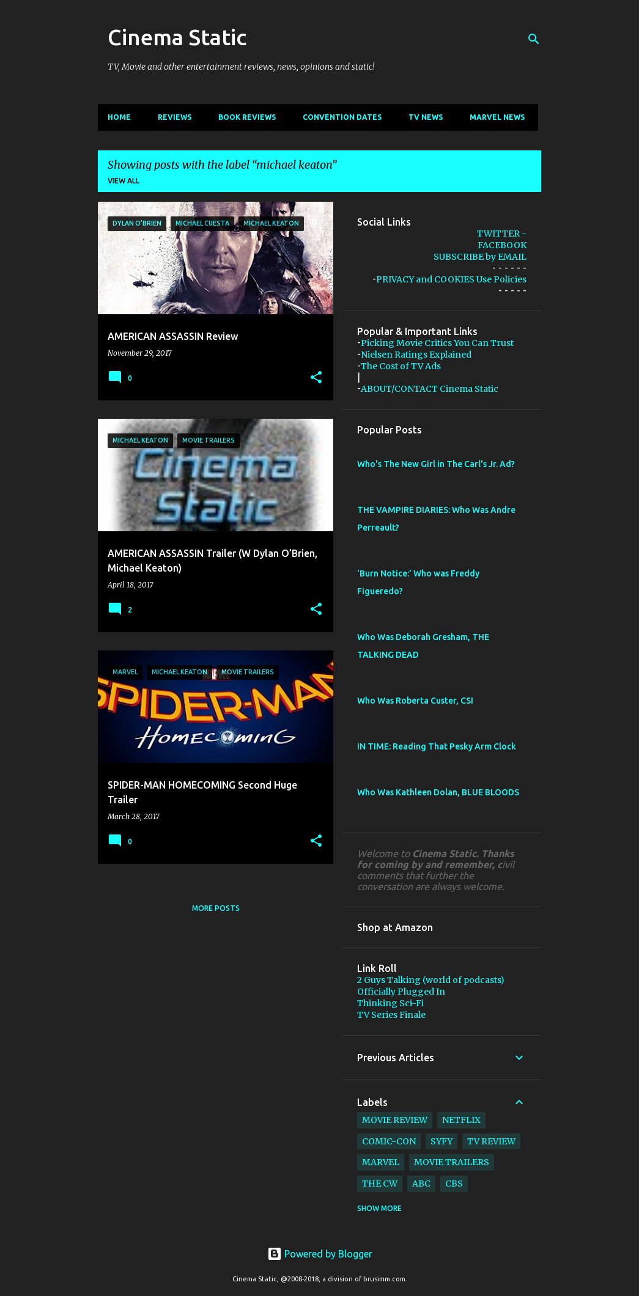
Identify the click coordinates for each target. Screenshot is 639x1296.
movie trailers (451, 1162)
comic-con (389, 1141)
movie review (394, 1119)
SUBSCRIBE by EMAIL (480, 256)
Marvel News (497, 117)
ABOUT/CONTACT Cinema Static (429, 388)
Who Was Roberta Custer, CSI (415, 700)
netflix (461, 1119)
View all (123, 181)
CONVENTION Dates (342, 117)
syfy (441, 1141)
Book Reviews (247, 117)
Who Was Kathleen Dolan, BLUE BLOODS (438, 792)
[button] (316, 378)
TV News (425, 117)
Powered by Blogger (319, 1253)
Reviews (174, 117)
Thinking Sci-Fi (390, 1003)
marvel (380, 1162)
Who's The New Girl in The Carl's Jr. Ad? (436, 464)
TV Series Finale (391, 1014)
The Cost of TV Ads (401, 366)
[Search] (533, 39)
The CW (379, 1183)
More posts (216, 908)
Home (119, 117)
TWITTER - (501, 233)
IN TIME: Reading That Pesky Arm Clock (436, 746)
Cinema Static (177, 37)
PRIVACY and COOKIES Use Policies (451, 279)
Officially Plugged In (401, 991)
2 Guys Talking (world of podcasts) (430, 979)
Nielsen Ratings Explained (416, 354)
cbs (454, 1183)
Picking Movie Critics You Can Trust (437, 342)
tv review (491, 1141)
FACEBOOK (502, 245)
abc (421, 1183)
